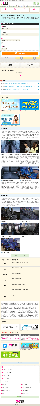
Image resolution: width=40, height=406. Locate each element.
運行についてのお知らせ (30, 65)
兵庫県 (23, 284)
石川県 (16, 273)
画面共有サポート (25, 393)
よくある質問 (24, 384)
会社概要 (3, 393)
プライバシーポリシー (26, 390)
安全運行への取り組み (6, 387)
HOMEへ (20, 363)
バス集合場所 (4, 381)
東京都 (16, 267)
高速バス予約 (4, 367)
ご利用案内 (4, 384)
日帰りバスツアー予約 (6, 370)
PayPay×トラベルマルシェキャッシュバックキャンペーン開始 (14, 89)
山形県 (27, 262)
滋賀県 (13, 284)
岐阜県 (13, 278)
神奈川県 (20, 267)
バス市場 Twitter (3, 349)
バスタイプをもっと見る (20, 255)
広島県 (23, 289)
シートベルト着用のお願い (27, 387)
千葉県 (13, 267)
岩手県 (16, 262)
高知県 (27, 289)
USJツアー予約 (5, 375)
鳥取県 (13, 289)
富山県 (13, 273)
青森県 (13, 262)
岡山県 (20, 289)
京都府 (16, 284)
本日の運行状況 (10, 65)
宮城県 (20, 262)
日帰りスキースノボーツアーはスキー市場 (26, 330)
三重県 (20, 278)
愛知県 (16, 278)
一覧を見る (20, 92)
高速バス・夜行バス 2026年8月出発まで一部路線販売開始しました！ (16, 83)
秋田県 (23, 262)
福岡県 (13, 295)
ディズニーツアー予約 (6, 372)
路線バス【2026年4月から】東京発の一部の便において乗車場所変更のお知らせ (18, 86)
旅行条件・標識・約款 (6, 390)
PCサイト (20, 397)
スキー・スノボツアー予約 (7, 378)
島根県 (16, 289)
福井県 (20, 273)
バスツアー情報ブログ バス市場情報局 (25, 349)
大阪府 (20, 284)
